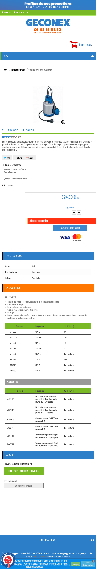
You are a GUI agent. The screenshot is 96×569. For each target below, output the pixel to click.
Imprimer (10, 185)
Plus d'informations (88, 563)
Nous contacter (69, 353)
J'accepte (76, 564)
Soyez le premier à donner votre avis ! (19, 463)
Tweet (7, 157)
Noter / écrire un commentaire (15, 178)
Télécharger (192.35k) (23, 485)
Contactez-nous (21, 12)
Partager (18, 157)
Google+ (30, 157)
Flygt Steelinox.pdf (10, 480)
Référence (6, 137)
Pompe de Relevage (40, 556)
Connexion (6, 12)
